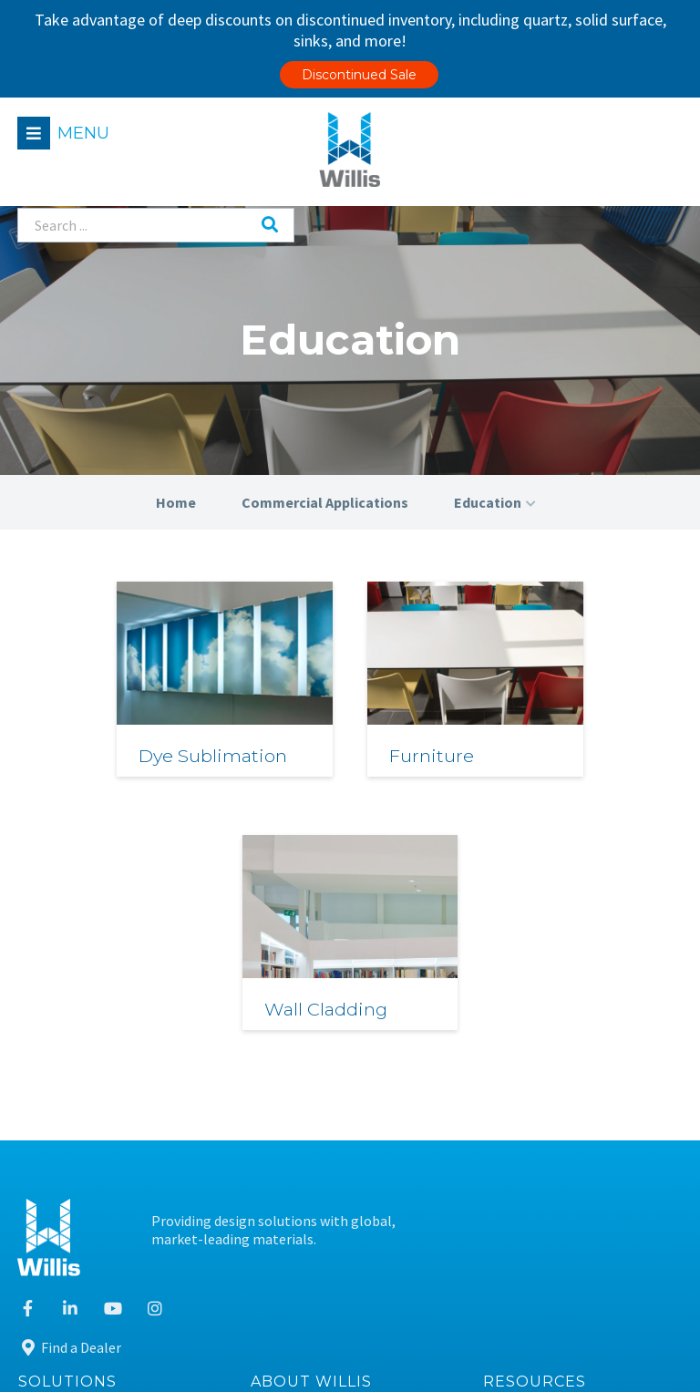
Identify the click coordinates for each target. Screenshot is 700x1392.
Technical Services (89, 1145)
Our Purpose (304, 1111)
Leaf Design (642, 1353)
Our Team (295, 1078)
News (282, 1178)
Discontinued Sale (359, 75)
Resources (534, 1032)
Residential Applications (109, 1078)
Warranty (527, 1245)
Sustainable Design (557, 1212)
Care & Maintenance (560, 1178)
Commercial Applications (112, 1111)
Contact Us (300, 1212)
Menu (84, 133)
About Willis (311, 1032)
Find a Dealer (537, 977)
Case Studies (536, 1111)
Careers (289, 1145)
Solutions (67, 1032)
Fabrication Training (561, 1145)
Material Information (565, 1078)
